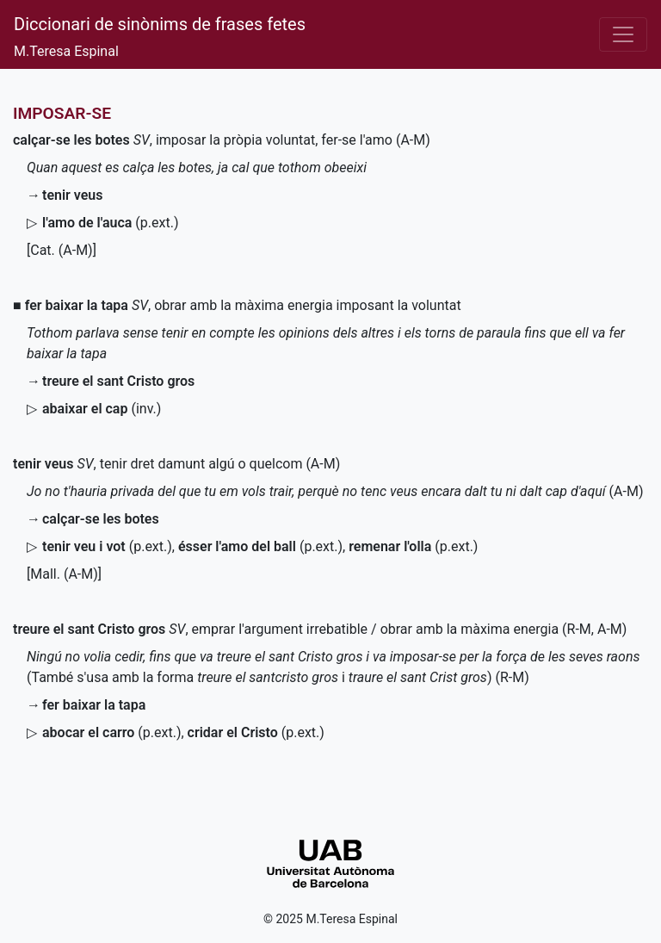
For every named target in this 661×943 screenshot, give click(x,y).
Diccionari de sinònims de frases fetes (160, 24)
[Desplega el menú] (623, 34)
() (110, 222)
